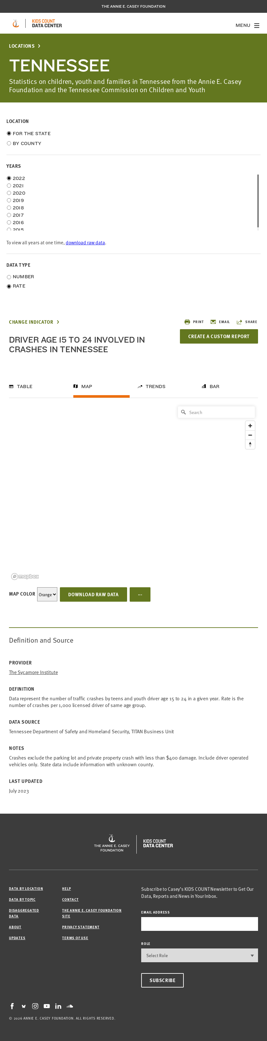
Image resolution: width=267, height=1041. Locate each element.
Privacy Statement (80, 926)
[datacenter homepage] (47, 23)
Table (24, 386)
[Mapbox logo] (25, 576)
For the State (32, 133)
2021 (18, 186)
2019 (18, 200)
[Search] (216, 412)
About (15, 926)
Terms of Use (75, 937)
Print (194, 322)
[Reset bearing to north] (250, 444)
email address (155, 912)
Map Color (22, 593)
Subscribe (162, 980)
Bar (215, 386)
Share (246, 322)
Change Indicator (31, 322)
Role (145, 943)
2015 (18, 230)
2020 (19, 193)
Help (66, 888)
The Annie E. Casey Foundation (133, 6)
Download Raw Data (93, 594)
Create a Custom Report (219, 336)
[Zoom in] (250, 425)
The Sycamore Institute (33, 672)
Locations (22, 46)
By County (27, 143)
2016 (18, 222)
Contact (70, 899)
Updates (17, 937)
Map (87, 386)
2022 (19, 178)
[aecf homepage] (15, 23)
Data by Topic (22, 899)
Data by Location (26, 888)
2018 (18, 208)
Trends (156, 386)
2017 (18, 215)
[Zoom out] (250, 435)
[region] (133, 492)
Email (220, 322)
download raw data (85, 242)
